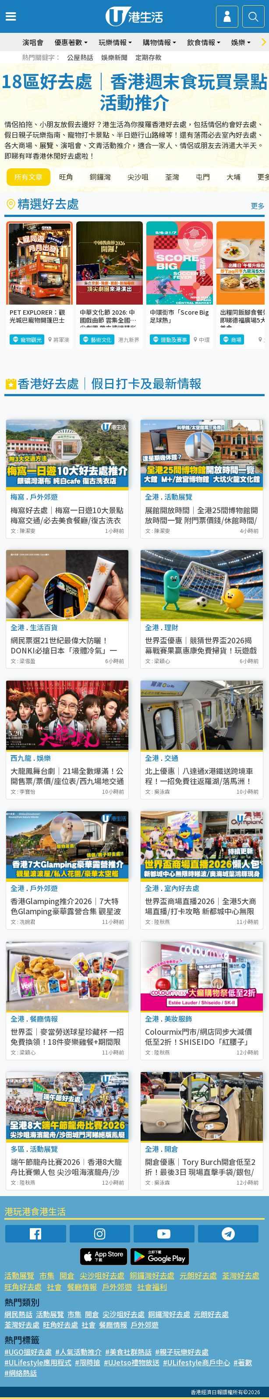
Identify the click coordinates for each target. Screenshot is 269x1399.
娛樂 (238, 42)
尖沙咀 (138, 176)
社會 (54, 1286)
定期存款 (148, 57)
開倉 (67, 1275)
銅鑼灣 (100, 176)
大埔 (234, 176)
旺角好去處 (23, 1286)
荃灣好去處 (240, 1275)
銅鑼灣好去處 (152, 1275)
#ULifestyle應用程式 (37, 1362)
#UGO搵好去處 (28, 1351)
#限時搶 (87, 1362)
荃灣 (172, 176)
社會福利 (152, 1286)
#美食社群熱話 (128, 1351)
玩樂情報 (113, 42)
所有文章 (28, 176)
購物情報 (157, 42)
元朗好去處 (198, 1275)
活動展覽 (19, 1275)
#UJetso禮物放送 (131, 1362)
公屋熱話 (80, 57)
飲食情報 (201, 42)
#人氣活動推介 (78, 1351)
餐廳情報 (82, 1286)
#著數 (243, 1362)
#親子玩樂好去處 (182, 1351)
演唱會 (32, 42)
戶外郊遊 (117, 1286)
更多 (258, 205)
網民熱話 (18, 1314)
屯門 (203, 176)
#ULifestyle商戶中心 (196, 1362)
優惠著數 (68, 42)
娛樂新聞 (114, 57)
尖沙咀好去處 (102, 1275)
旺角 (66, 176)
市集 (46, 1275)
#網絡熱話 (20, 1372)
